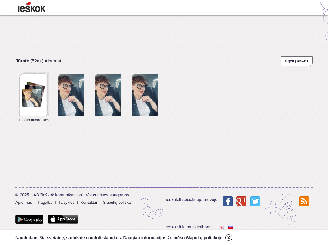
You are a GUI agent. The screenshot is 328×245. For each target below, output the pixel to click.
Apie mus (23, 202)
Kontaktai (89, 202)
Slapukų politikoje (204, 237)
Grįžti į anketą (297, 61)
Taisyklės (67, 202)
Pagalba (45, 202)
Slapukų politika (117, 202)
